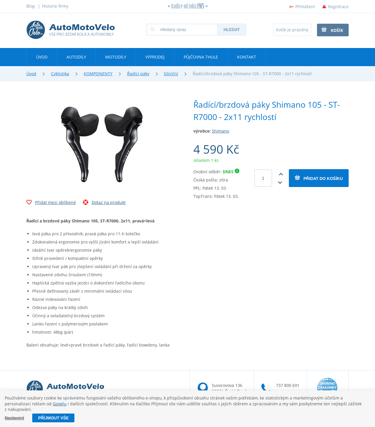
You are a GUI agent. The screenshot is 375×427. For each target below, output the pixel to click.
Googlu (60, 404)
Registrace (338, 6)
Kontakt (246, 57)
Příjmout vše (53, 418)
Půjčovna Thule (201, 57)
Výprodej (155, 57)
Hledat (232, 29)
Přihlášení (305, 6)
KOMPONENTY (98, 73)
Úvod (41, 57)
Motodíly (115, 57)
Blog (30, 6)
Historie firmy (55, 6)
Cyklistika (60, 73)
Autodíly (76, 57)
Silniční (171, 73)
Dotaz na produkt (104, 203)
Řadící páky (138, 73)
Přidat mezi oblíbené (51, 203)
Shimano (220, 131)
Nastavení (14, 418)
